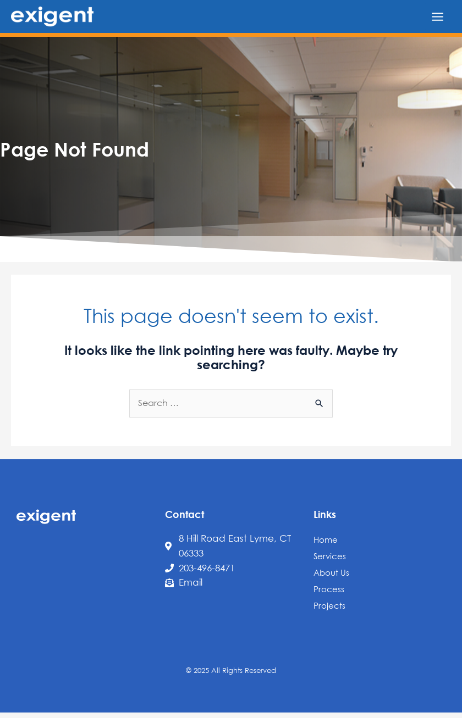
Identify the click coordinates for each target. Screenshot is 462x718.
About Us (331, 572)
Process (329, 589)
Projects (329, 605)
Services (330, 556)
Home (326, 539)
